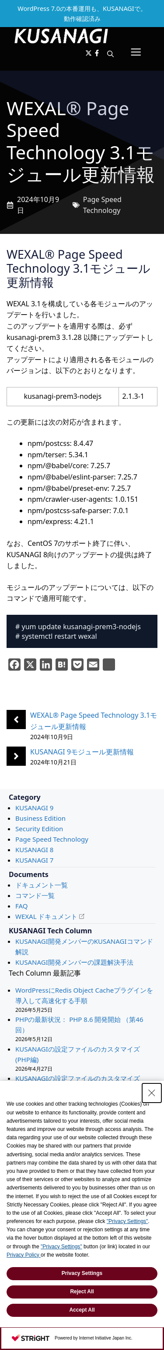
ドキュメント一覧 (41, 885)
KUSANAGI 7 (34, 860)
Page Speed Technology (51, 839)
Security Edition (39, 828)
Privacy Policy (24, 1255)
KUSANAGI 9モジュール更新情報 (82, 752)
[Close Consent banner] (151, 1093)
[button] (110, 53)
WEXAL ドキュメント (46, 916)
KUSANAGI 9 (34, 807)
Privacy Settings (82, 1273)
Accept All (81, 1310)
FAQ (21, 905)
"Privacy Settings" (127, 1221)
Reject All (82, 1291)
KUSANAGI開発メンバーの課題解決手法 (74, 962)
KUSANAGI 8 (34, 849)
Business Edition (40, 818)
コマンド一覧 (35, 895)
